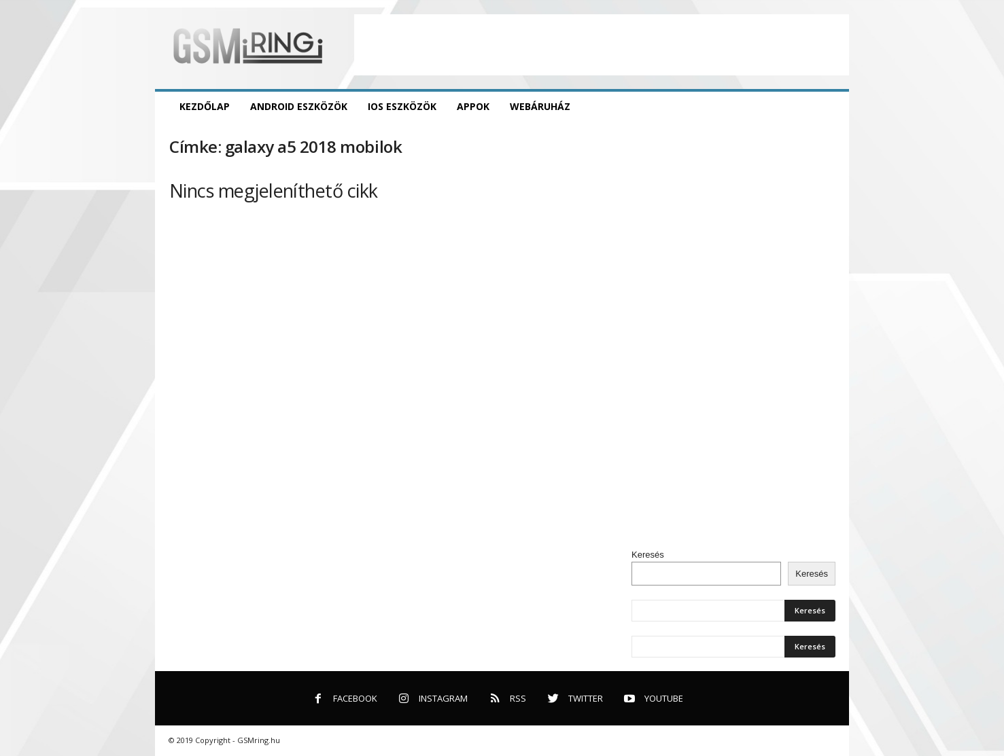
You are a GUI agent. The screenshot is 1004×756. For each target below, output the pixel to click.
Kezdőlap (204, 106)
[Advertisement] (601, 44)
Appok (473, 106)
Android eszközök (298, 106)
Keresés (647, 555)
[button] (829, 107)
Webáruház (540, 106)
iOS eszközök (402, 106)
